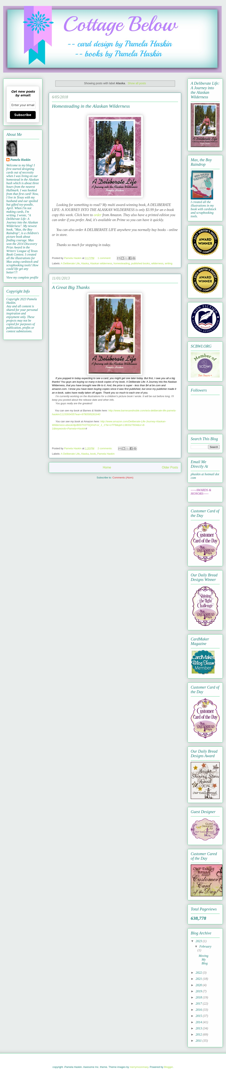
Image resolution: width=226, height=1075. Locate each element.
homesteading (122, 263)
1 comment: (105, 258)
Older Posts (170, 467)
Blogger (168, 1066)
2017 (199, 1003)
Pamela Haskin (105, 453)
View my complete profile (22, 277)
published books (140, 263)
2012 (199, 1034)
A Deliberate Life (70, 263)
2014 (199, 1022)
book (93, 453)
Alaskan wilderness (101, 263)
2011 (199, 1040)
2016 (199, 1009)
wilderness (157, 263)
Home (107, 467)
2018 (199, 997)
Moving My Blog (203, 959)
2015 (199, 1016)
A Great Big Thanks (71, 287)
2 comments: (105, 448)
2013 (199, 1028)
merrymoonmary (139, 1066)
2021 (199, 978)
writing (168, 263)
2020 (199, 985)
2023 (199, 941)
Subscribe (22, 115)
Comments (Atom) (122, 477)
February (205, 946)
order (98, 215)
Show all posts (137, 83)
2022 (199, 972)
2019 (199, 991)
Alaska (85, 263)
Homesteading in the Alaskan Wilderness (91, 106)
